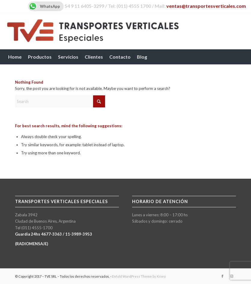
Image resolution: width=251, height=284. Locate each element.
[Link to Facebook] (222, 276)
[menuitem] (15, 56)
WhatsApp (44, 6)
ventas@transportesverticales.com (206, 6)
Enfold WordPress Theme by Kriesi (139, 276)
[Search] (242, 56)
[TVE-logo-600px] (93, 31)
